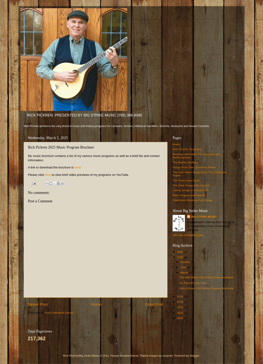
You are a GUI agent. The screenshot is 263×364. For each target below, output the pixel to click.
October (185, 262)
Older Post (154, 304)
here (48, 174)
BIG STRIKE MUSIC (204, 216)
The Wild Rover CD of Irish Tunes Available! (206, 277)
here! (77, 167)
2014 (180, 318)
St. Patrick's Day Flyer (193, 283)
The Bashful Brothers (186, 162)
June (183, 267)
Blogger (194, 355)
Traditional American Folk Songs (192, 200)
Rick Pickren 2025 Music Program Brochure (206, 288)
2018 (180, 301)
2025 (180, 257)
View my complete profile (188, 235)
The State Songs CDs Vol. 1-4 (191, 185)
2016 (180, 307)
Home (96, 304)
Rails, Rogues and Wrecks (189, 195)
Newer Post (38, 304)
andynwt (168, 355)
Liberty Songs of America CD (190, 190)
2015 (180, 312)
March (184, 272)
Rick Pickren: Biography (187, 149)
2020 (180, 296)
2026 (180, 251)
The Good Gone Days (186, 180)
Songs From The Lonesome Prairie (194, 167)
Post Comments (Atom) (59, 312)
